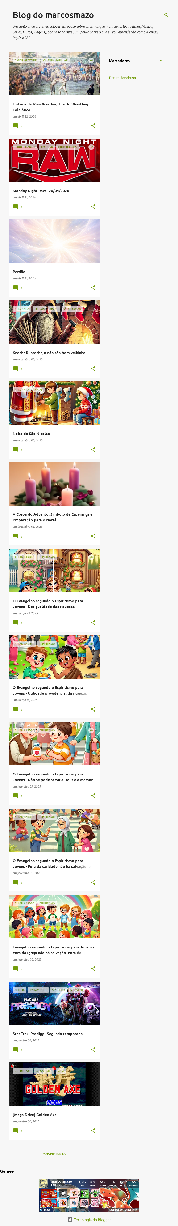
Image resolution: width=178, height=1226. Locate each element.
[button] (93, 126)
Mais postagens (54, 1154)
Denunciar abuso (122, 78)
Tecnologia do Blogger (89, 1219)
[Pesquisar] (166, 15)
